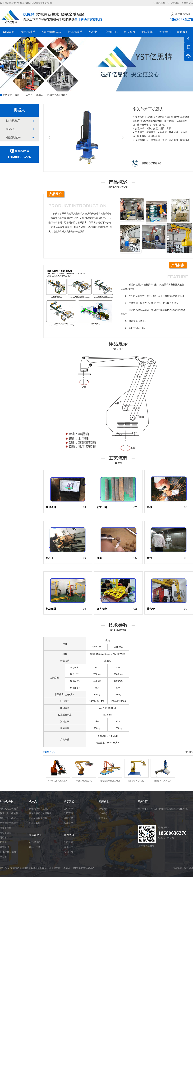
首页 (17, 95)
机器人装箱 (34, 823)
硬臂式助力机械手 (9, 808)
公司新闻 (68, 842)
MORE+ (189, 752)
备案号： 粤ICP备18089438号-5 (78, 868)
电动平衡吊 (5, 833)
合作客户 (68, 823)
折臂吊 (3, 842)
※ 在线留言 (187, 3)
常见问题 (68, 852)
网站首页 (9, 32)
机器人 (39, 95)
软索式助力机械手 (9, 813)
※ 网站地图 (159, 3)
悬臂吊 (3, 837)
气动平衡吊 (5, 828)
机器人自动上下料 (38, 818)
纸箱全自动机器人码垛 (110, 781)
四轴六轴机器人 (51, 32)
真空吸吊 (4, 847)
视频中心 (112, 32)
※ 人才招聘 (173, 3)
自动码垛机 (34, 842)
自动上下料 (34, 847)
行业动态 (68, 847)
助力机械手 (28, 32)
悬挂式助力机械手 (9, 823)
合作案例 (129, 32)
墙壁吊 (3, 857)
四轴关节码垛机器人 (57, 95)
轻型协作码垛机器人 (162, 781)
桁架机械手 (75, 32)
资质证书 (68, 818)
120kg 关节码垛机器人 (57, 781)
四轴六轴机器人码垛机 (40, 813)
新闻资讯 (147, 32)
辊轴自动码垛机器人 (136, 781)
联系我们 (182, 32)
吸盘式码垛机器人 (84, 781)
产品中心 (94, 32)
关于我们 (165, 32)
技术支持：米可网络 (183, 868)
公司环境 (68, 813)
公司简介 (68, 808)
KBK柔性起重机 (8, 852)
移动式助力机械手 (9, 818)
